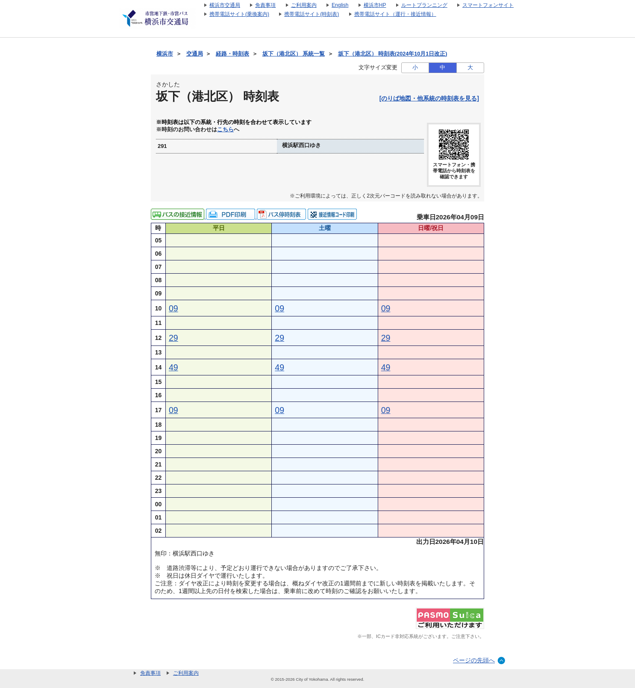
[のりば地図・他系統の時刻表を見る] (429, 98)
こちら (225, 130)
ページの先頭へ (474, 660)
